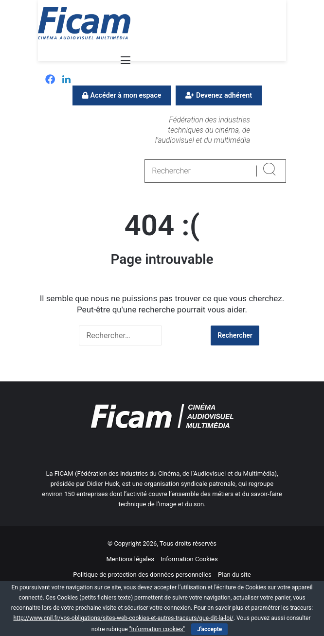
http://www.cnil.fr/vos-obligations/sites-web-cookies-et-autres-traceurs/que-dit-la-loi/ (123, 618)
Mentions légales (130, 559)
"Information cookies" (157, 629)
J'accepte (209, 629)
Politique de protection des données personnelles (142, 574)
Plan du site (234, 574)
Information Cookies (189, 559)
